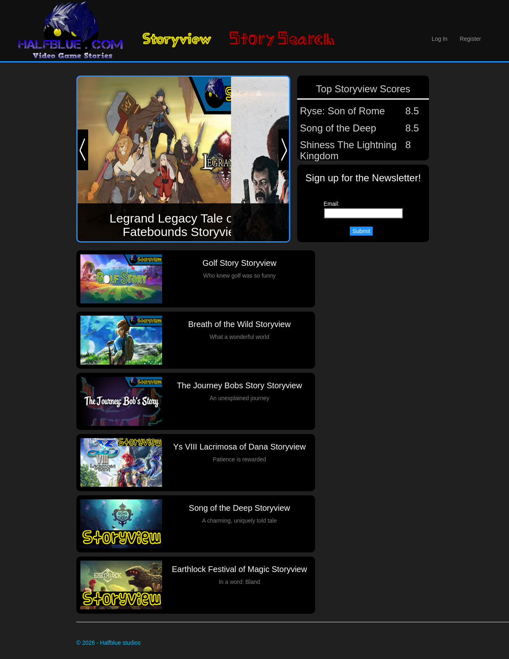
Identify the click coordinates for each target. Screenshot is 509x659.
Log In (439, 39)
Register (470, 39)
